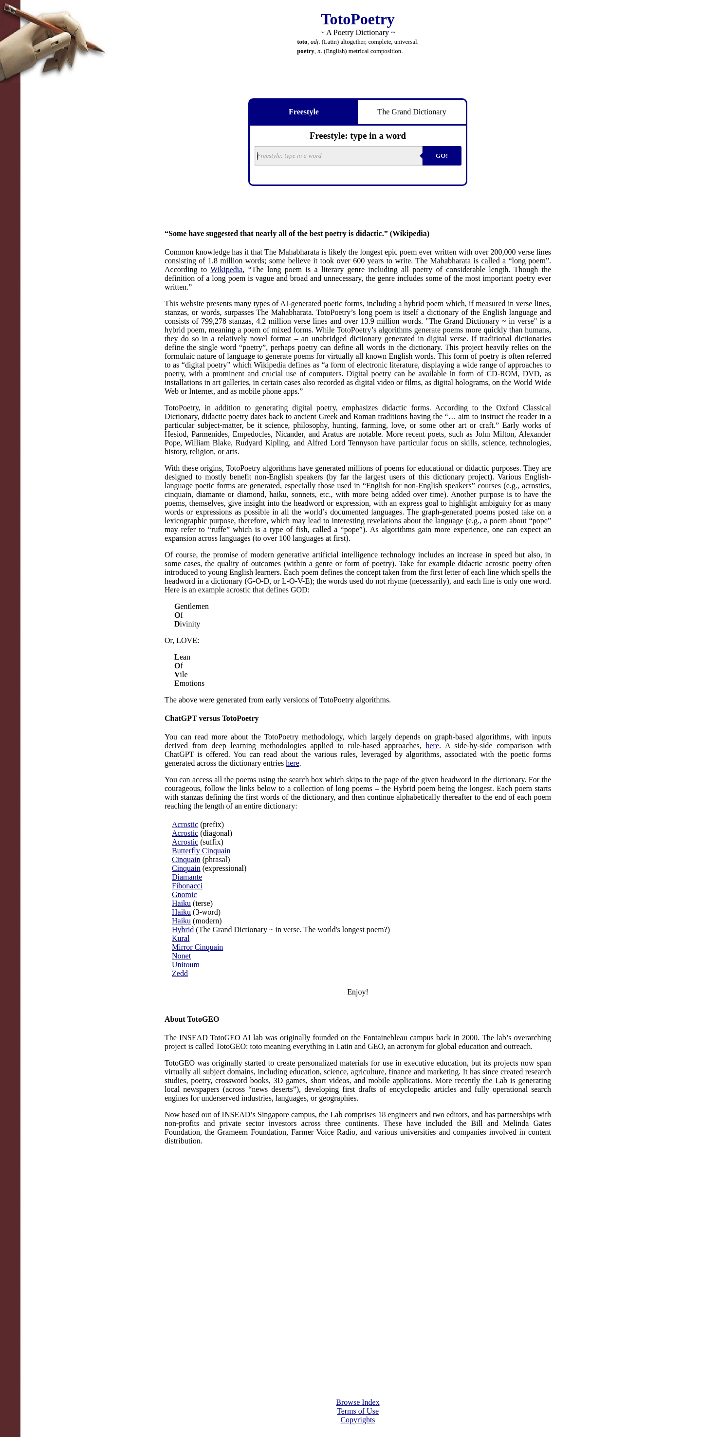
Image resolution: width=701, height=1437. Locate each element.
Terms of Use (358, 1411)
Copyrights (357, 1420)
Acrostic (185, 824)
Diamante (187, 877)
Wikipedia (226, 269)
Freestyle (304, 112)
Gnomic (184, 894)
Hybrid (183, 929)
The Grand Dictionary (411, 112)
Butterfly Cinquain (201, 851)
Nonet (181, 956)
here (433, 745)
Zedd (180, 973)
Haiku (181, 903)
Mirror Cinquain (197, 947)
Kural (180, 938)
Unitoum (186, 964)
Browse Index (357, 1402)
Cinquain (186, 859)
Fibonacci (187, 886)
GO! (442, 155)
